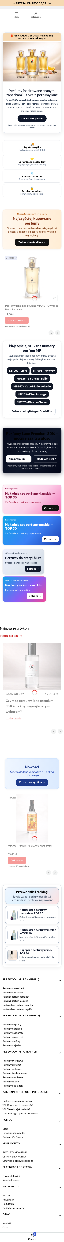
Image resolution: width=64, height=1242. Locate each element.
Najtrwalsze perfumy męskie (17, 1009)
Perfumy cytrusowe (13, 1060)
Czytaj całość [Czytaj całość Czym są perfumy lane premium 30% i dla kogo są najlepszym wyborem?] (13, 718)
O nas (6, 1227)
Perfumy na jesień (12, 1045)
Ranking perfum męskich (15, 1000)
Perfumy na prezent (13, 1037)
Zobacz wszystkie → (32, 782)
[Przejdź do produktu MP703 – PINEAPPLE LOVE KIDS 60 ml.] (32, 818)
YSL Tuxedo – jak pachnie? (16, 1109)
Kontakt (7, 1223)
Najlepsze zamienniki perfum (17, 1100)
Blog (5, 1128)
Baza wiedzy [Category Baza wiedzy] (15, 693)
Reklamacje (9, 1199)
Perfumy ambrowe (12, 1068)
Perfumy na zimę (11, 1041)
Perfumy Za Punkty (13, 1137)
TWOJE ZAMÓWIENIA (15, 1152)
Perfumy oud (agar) (13, 1085)
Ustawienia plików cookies (17, 1160)
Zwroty (7, 1195)
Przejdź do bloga (11, 635)
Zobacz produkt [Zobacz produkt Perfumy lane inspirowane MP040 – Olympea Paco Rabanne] (17, 320)
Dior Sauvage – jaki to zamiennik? (20, 1113)
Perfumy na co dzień (13, 988)
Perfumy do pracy (12, 1024)
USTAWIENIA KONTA (14, 1156)
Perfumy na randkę (12, 1028)
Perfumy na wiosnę (13, 992)
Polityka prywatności (14, 1207)
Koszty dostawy (11, 1180)
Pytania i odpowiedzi (14, 1132)
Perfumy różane (11, 1081)
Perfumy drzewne (12, 1064)
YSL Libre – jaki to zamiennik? (18, 1105)
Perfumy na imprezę (13, 1032)
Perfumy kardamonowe (15, 1073)
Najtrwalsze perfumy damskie (18, 1005)
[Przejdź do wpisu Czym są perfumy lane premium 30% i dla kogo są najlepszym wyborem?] (32, 666)
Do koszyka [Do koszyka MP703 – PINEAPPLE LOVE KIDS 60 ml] (17, 860)
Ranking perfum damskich (16, 996)
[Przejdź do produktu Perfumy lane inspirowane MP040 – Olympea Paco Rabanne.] (32, 278)
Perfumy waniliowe (13, 1077)
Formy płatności (11, 1176)
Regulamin (8, 1203)
